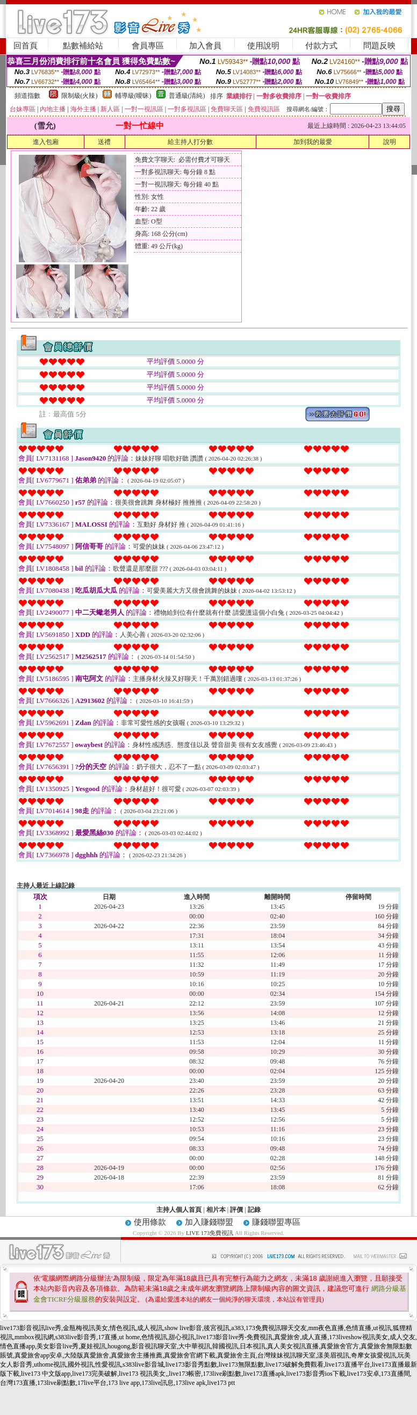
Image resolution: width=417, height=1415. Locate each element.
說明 (389, 142)
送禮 (104, 142)
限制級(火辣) (79, 95)
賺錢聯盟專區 (276, 1222)
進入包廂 (46, 142)
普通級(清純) (187, 95)
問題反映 (379, 45)
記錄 (254, 1209)
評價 (236, 1209)
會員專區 (148, 45)
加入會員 (205, 45)
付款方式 (321, 45)
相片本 (216, 1209)
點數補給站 (83, 45)
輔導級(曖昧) (133, 95)
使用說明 (263, 45)
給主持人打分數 (190, 142)
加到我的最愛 (312, 142)
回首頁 (25, 45)
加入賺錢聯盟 (209, 1222)
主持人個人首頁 (179, 1209)
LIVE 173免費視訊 (209, 1233)
